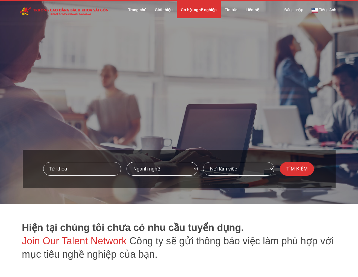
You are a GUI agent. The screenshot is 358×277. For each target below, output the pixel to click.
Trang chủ (137, 10)
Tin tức (231, 10)
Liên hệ (252, 10)
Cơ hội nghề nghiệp (199, 10)
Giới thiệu (163, 10)
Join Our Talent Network (74, 240)
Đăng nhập (293, 10)
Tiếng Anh (323, 10)
